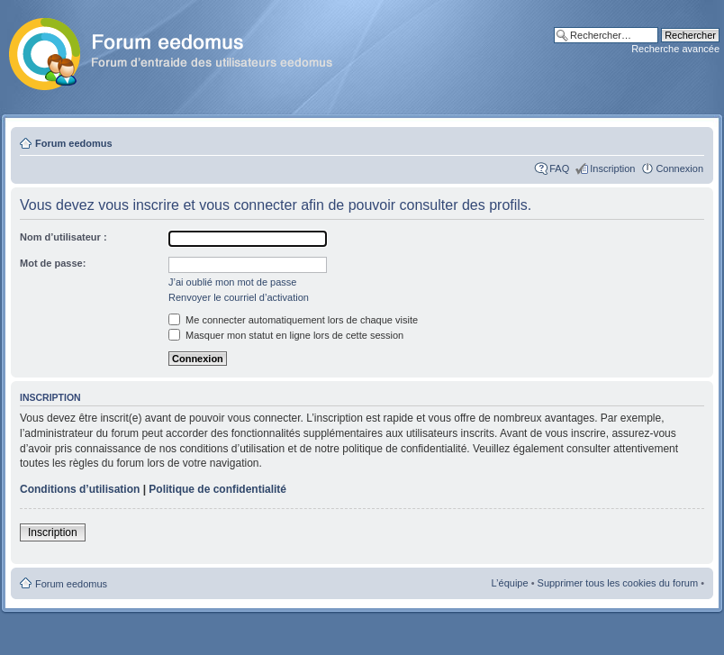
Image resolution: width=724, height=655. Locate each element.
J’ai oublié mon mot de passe (232, 282)
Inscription (612, 168)
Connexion (679, 168)
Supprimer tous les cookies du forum (618, 583)
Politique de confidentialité (217, 489)
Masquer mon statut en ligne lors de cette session (285, 335)
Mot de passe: (53, 263)
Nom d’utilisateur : (63, 237)
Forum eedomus (74, 143)
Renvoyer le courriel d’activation (238, 297)
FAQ (559, 168)
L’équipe (510, 583)
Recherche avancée (675, 48)
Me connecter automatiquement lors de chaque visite (293, 319)
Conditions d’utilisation (80, 489)
